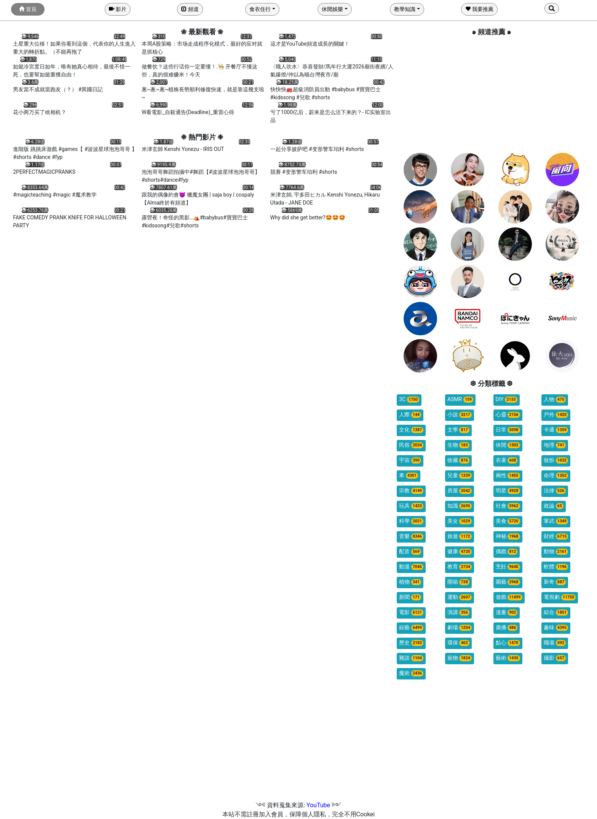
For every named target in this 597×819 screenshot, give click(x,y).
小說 (459, 414)
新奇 (555, 582)
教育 (459, 566)
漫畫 (507, 612)
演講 (458, 612)
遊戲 (509, 597)
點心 (508, 643)
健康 (459, 551)
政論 (553, 506)
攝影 (555, 658)
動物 (556, 551)
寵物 (459, 658)
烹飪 (508, 566)
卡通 (556, 430)
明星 (508, 490)
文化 (411, 430)
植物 (410, 582)
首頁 (27, 9)
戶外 (556, 414)
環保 (458, 643)
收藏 (458, 460)
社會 (508, 506)
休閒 (508, 445)
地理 (555, 445)
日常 (508, 430)
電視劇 (560, 597)
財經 (556, 536)
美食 (508, 521)
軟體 (556, 566)
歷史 (411, 643)
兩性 (508, 475)
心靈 (508, 414)
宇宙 (410, 460)
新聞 (410, 597)
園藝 (508, 582)
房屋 (459, 490)
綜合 (556, 612)
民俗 (411, 445)
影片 (117, 9)
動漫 (411, 566)
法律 (555, 490)
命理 (556, 475)
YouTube (318, 805)
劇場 (459, 627)
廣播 (507, 627)
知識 (459, 506)
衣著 (507, 460)
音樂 (411, 536)
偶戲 (507, 551)
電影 (411, 612)
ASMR (460, 399)
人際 (410, 414)
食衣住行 (260, 9)
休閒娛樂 (332, 9)
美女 (459, 521)
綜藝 (411, 627)
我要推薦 (479, 9)
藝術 (508, 658)
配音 (410, 551)
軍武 (556, 521)
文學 (458, 430)
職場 (555, 643)
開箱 (458, 582)
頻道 (189, 9)
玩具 (411, 506)
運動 (459, 597)
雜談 (411, 658)
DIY (506, 399)
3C (409, 399)
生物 (458, 445)
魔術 (411, 673)
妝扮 (556, 460)
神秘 (508, 536)
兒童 (459, 475)
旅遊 (459, 536)
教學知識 (404, 9)
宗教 (411, 490)
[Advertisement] (491, 94)
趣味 (556, 627)
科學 (411, 521)
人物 (555, 399)
